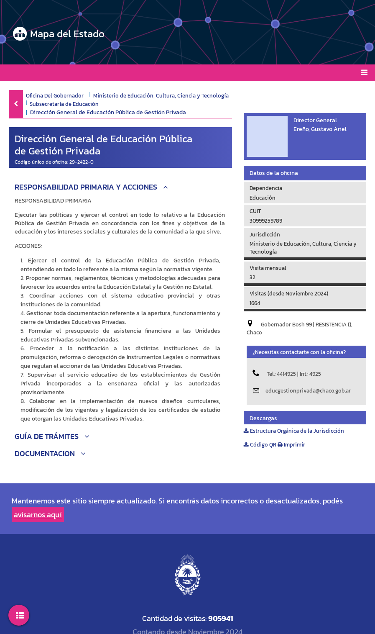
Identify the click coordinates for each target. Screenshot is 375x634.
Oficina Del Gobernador (55, 95)
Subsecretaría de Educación (64, 104)
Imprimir (291, 445)
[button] (120, 188)
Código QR (260, 445)
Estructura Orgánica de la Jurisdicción (294, 431)
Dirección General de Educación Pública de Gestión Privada (108, 112)
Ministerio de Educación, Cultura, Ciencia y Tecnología (161, 95)
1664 (255, 303)
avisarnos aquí (38, 514)
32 (252, 277)
